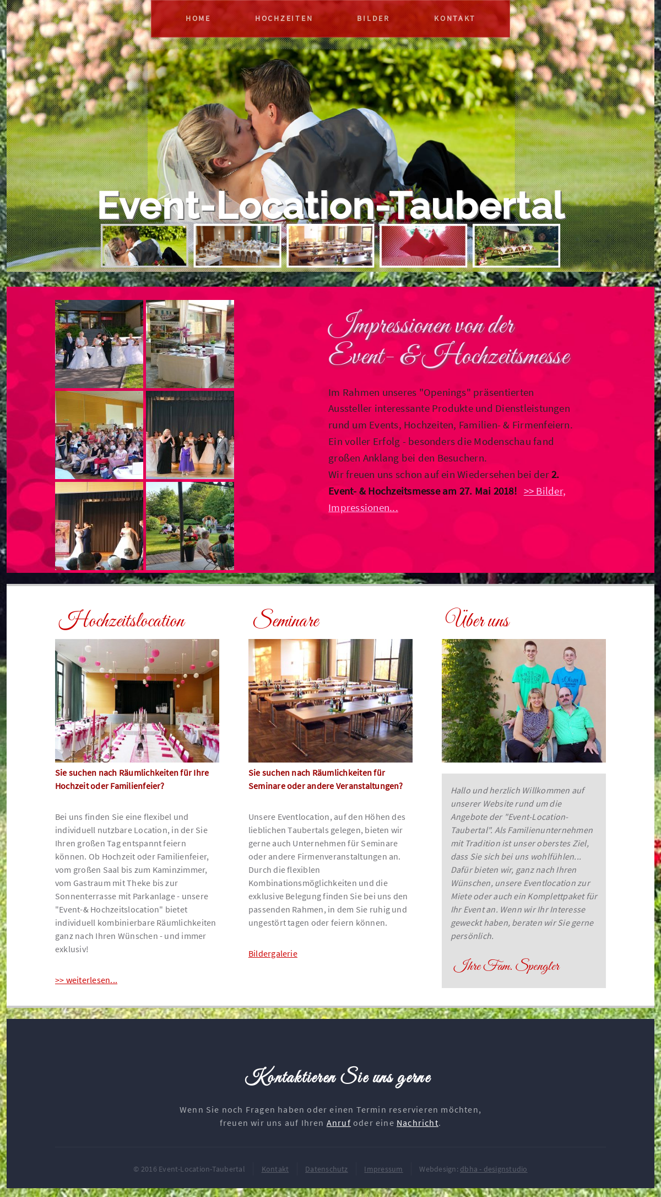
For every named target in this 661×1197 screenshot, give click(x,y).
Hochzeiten (284, 18)
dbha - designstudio (494, 1169)
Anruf (339, 1122)
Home (198, 18)
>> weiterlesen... (86, 979)
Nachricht (417, 1122)
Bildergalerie (272, 953)
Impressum (383, 1169)
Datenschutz (326, 1169)
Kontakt (455, 18)
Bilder (373, 18)
